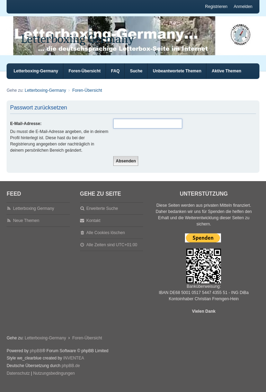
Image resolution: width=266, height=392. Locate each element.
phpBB (36, 357)
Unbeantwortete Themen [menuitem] (177, 77)
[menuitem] (18, 380)
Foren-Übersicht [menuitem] (85, 77)
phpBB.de (71, 371)
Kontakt (93, 226)
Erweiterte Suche (102, 214)
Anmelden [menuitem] (243, 6)
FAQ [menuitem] (115, 77)
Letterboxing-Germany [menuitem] (36, 77)
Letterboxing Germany (77, 39)
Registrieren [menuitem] (216, 6)
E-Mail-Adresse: (26, 129)
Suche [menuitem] (136, 77)
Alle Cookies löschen (105, 239)
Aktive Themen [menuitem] (226, 77)
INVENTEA (73, 364)
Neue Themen (26, 226)
